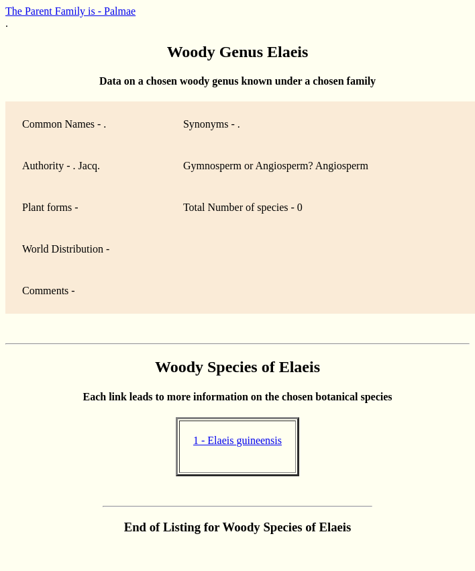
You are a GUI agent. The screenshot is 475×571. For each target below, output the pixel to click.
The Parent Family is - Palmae (70, 11)
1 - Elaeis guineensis (237, 440)
